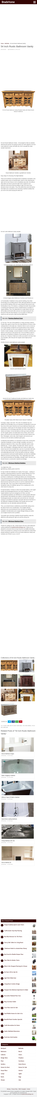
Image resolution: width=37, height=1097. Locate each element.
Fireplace (21, 1058)
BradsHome (8, 1)
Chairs (20, 1054)
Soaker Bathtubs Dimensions (12, 1031)
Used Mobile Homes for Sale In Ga (13, 1013)
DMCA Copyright (22, 1089)
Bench (20, 1051)
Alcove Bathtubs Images (7, 753)
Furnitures (21, 1061)
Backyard (3, 1048)
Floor (2, 1061)
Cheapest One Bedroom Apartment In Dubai (16, 990)
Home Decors (22, 1064)
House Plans (4, 1070)
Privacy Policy (14, 1089)
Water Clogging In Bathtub (8, 775)
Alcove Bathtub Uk (6, 862)
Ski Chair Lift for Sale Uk (10, 972)
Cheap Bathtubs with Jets (8, 840)
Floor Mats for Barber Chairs (12, 960)
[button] (34, 2)
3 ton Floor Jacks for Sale (11, 1007)
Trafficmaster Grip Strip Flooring (13, 930)
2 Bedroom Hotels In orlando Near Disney (15, 948)
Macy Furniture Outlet (10, 1001)
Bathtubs (4, 49)
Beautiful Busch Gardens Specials (13, 1019)
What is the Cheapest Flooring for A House (15, 966)
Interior (21, 1070)
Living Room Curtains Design (12, 984)
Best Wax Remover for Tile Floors (13, 936)
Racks (2, 1077)
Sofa (20, 1080)
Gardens (3, 1064)
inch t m (11, 725)
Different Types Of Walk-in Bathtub (10, 797)
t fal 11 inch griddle (26, 725)
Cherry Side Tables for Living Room (13, 942)
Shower (3, 1080)
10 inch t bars (6, 725)
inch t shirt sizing (18, 725)
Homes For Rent (5, 1067)
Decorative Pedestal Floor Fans (12, 996)
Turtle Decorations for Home (12, 1025)
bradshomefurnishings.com (18, 527)
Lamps (2, 1073)
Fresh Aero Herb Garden (10, 1037)
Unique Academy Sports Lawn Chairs (14, 925)
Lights (20, 1073)
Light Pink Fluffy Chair (10, 978)
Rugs (20, 1077)
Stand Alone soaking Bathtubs (9, 819)
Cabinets (3, 1054)
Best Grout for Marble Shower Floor (13, 954)
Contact (28, 1089)
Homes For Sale (23, 1067)
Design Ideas (4, 1058)
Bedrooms (3, 1051)
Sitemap (9, 1089)
